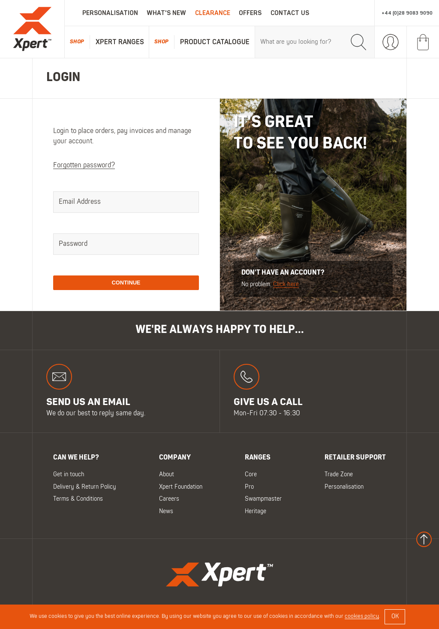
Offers (250, 13)
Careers (169, 499)
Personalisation (110, 13)
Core (251, 475)
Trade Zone (339, 475)
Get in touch (68, 475)
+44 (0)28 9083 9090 (407, 13)
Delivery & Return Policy (84, 487)
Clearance (212, 13)
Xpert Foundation (180, 487)
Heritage (255, 511)
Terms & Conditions (78, 499)
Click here (286, 284)
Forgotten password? (84, 165)
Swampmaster (263, 499)
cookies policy (362, 616)
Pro (249, 487)
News (166, 511)
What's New (166, 13)
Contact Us (290, 13)
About (166, 475)
